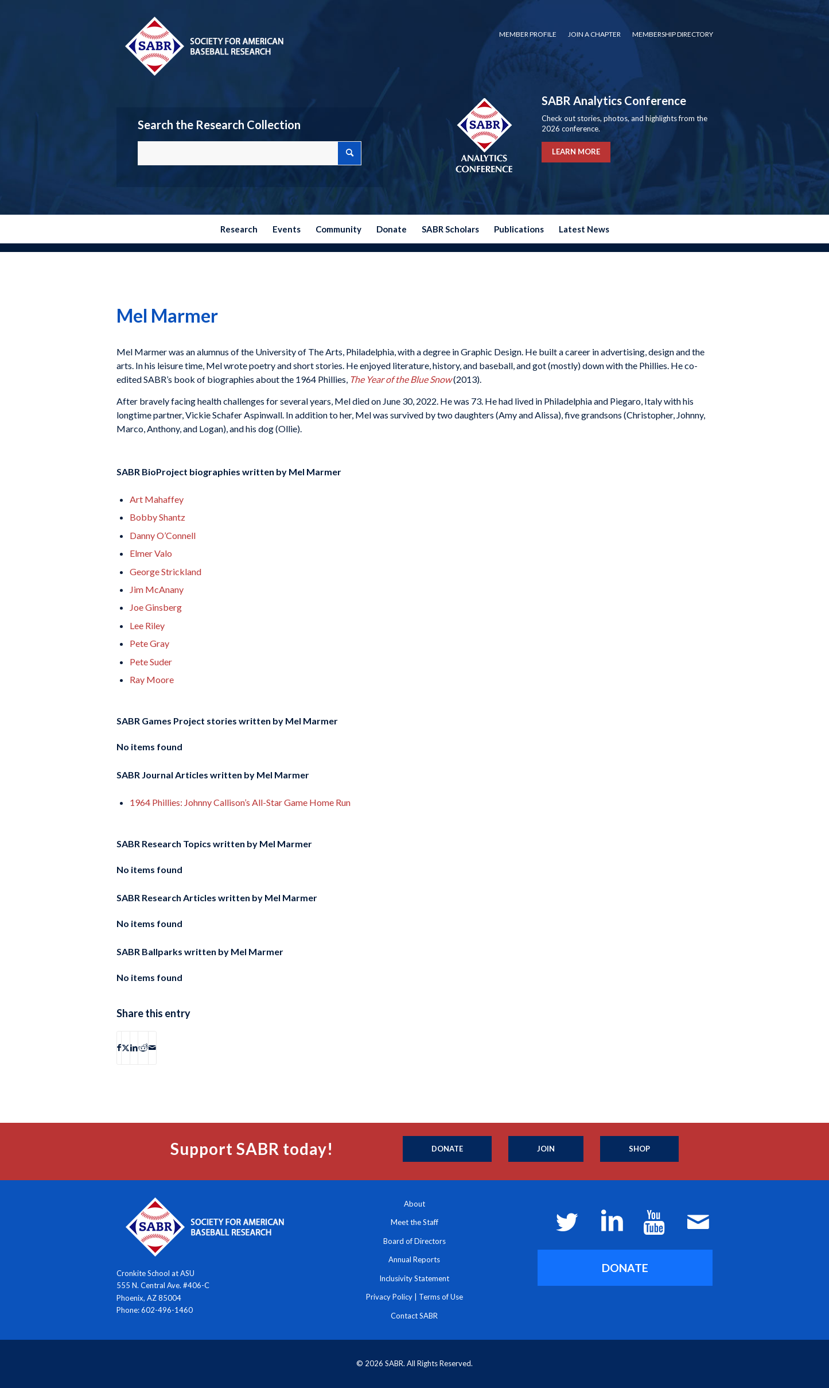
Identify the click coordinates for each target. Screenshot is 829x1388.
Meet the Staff (414, 1222)
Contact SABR (414, 1315)
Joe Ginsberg (156, 607)
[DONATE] (625, 1268)
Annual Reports (414, 1259)
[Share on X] (126, 1048)
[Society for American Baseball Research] (203, 45)
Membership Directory (672, 34)
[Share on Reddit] (143, 1048)
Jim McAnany (157, 589)
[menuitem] (527, 34)
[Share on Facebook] (119, 1048)
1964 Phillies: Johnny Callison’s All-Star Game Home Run (240, 802)
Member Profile (527, 34)
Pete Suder (151, 661)
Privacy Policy (389, 1296)
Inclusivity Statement (414, 1278)
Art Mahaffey (157, 499)
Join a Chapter (594, 34)
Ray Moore (152, 679)
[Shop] (639, 1149)
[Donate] (447, 1149)
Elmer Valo (151, 553)
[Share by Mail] (152, 1048)
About (414, 1203)
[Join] (545, 1149)
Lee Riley (147, 625)
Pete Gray (149, 643)
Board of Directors (414, 1241)
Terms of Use (441, 1296)
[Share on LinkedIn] (134, 1048)
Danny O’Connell (163, 535)
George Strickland (165, 571)
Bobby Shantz (157, 516)
